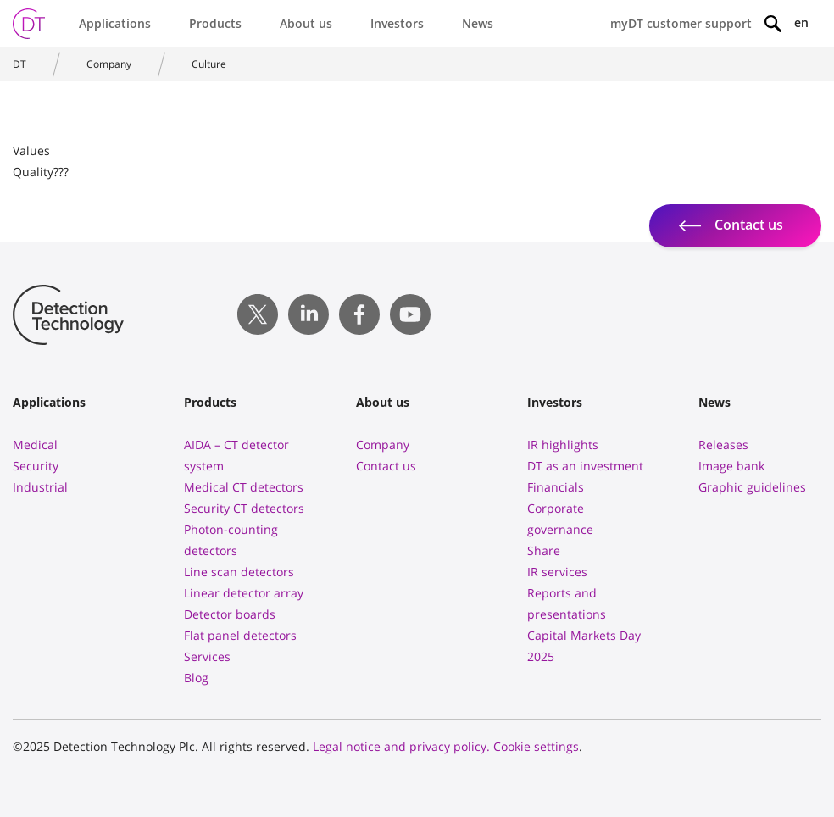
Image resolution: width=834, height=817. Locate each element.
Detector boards (229, 614)
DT (19, 64)
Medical (35, 444)
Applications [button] (115, 23)
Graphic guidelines (752, 487)
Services (207, 656)
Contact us (386, 466)
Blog (196, 678)
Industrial (40, 487)
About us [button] (306, 23)
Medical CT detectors (243, 487)
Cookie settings (536, 746)
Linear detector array (243, 593)
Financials (555, 487)
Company (108, 64)
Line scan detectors (239, 572)
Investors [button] (397, 23)
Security (35, 466)
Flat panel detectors (240, 635)
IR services (557, 572)
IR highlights (562, 444)
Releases (723, 444)
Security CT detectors (244, 508)
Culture (209, 64)
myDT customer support (681, 23)
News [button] (477, 23)
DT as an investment (585, 466)
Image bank (731, 466)
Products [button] (215, 23)
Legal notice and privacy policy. (401, 746)
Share (543, 550)
